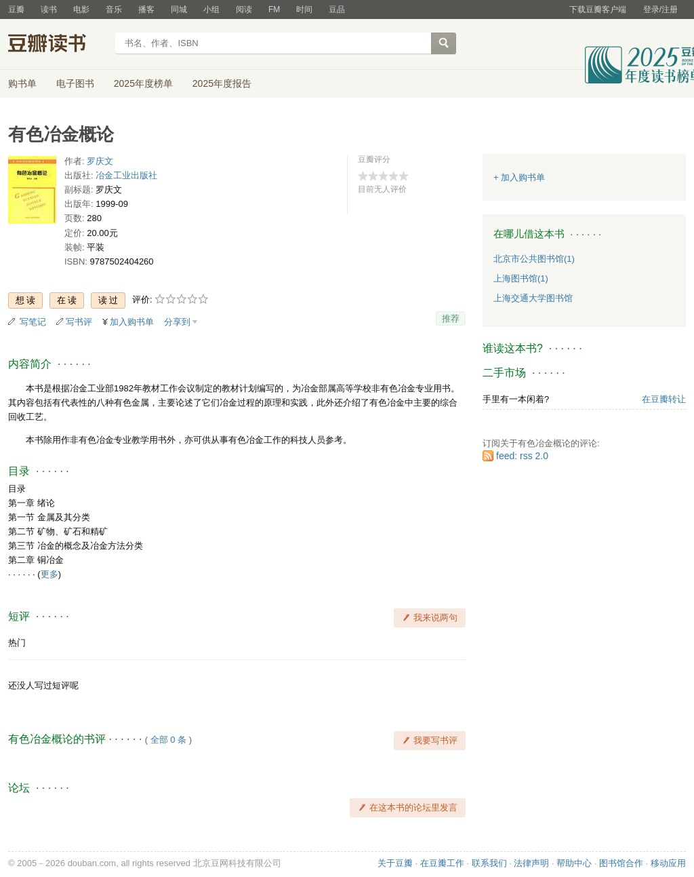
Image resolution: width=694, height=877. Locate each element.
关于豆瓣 (395, 863)
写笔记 (33, 322)
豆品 (337, 9)
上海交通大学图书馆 (533, 298)
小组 (211, 9)
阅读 (244, 9)
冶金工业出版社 (126, 175)
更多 (49, 574)
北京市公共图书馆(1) (534, 259)
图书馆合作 (621, 863)
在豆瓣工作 (442, 863)
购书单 (22, 83)
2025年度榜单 (143, 83)
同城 (179, 9)
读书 (49, 9)
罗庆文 (100, 161)
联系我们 (489, 863)
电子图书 (75, 83)
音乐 (114, 9)
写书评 (79, 322)
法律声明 (531, 863)
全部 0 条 (168, 740)
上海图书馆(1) (520, 278)
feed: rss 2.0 (522, 455)
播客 (146, 9)
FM (274, 9)
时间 (304, 9)
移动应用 (668, 863)
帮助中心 (574, 863)
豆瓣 (16, 9)
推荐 (451, 318)
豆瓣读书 (57, 45)
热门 (17, 643)
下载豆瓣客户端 (597, 9)
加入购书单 (132, 322)
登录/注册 (660, 9)
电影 (81, 9)
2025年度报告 (221, 83)
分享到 (177, 322)
